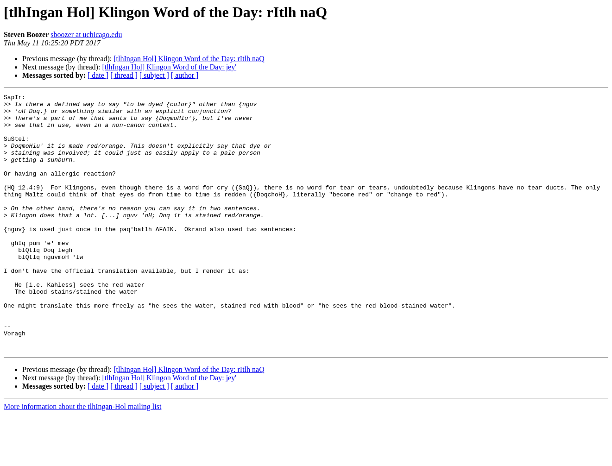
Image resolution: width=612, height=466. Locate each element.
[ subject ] (154, 75)
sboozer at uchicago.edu (86, 34)
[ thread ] (124, 75)
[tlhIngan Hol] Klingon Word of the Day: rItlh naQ (189, 59)
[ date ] (98, 75)
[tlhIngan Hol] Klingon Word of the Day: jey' (169, 67)
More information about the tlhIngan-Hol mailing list (82, 458)
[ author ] (185, 75)
